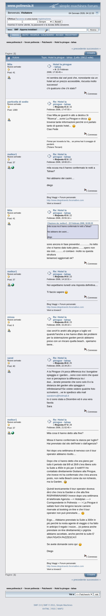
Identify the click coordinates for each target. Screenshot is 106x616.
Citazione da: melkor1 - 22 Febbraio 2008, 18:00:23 (70, 223)
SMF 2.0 (38, 605)
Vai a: (72, 594)
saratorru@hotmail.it (58, 395)
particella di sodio (17, 101)
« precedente (78, 48)
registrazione (44, 18)
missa (10, 317)
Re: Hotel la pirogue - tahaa (62, 103)
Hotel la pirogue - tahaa (62, 65)
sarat (10, 358)
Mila (9, 64)
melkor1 (12, 154)
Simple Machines (64, 605)
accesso (21, 18)
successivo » (94, 48)
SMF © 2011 (49, 605)
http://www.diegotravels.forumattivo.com (65, 200)
